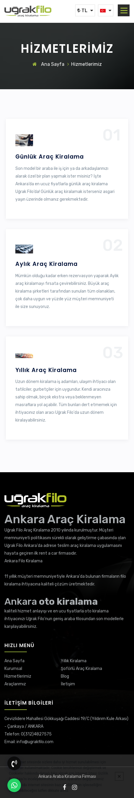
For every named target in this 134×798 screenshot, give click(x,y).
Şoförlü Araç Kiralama (81, 668)
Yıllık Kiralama (73, 660)
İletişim (68, 684)
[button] (124, 10)
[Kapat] (119, 776)
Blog (65, 676)
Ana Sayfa (48, 64)
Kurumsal (13, 668)
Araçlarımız (15, 684)
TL (82, 10)
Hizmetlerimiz (17, 676)
